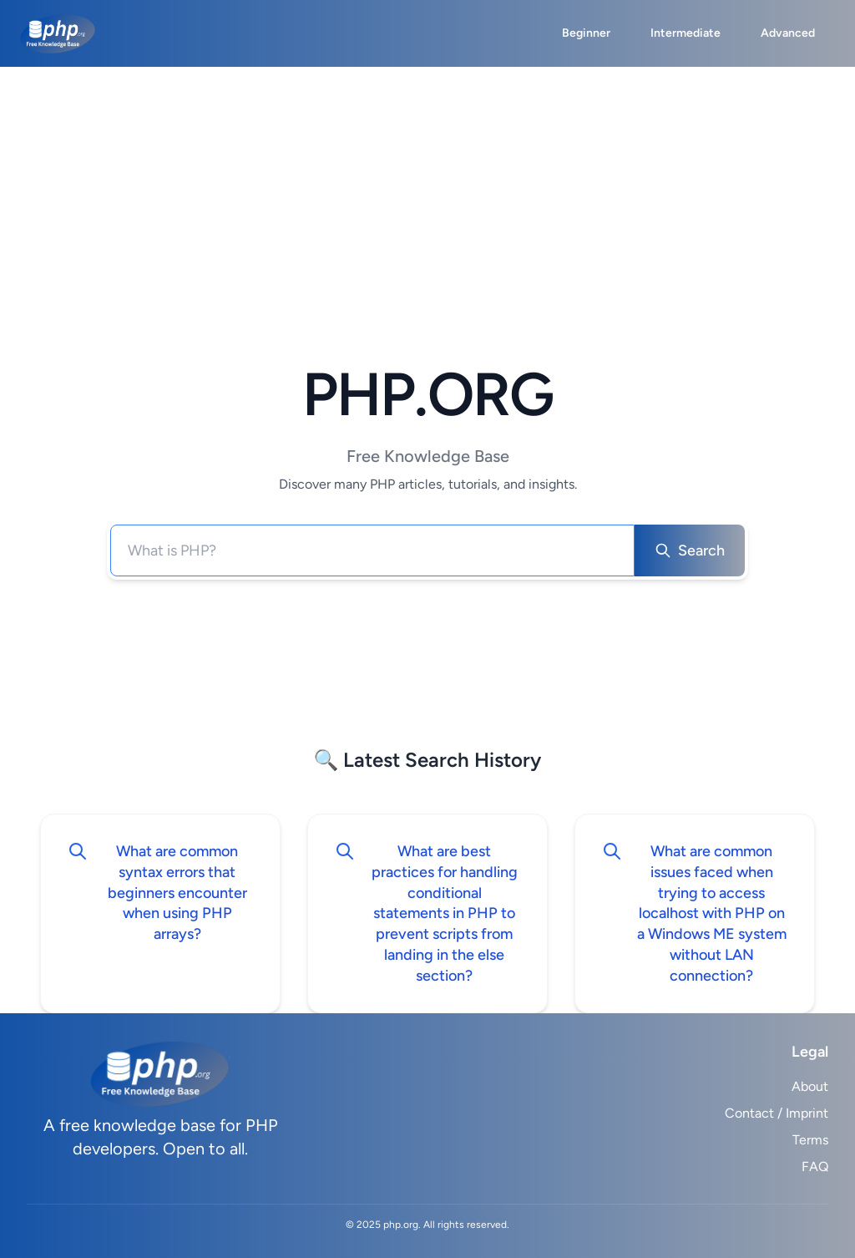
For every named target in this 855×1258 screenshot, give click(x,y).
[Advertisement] (427, 192)
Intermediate (685, 33)
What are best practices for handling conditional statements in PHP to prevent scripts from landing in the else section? (445, 913)
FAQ (815, 1166)
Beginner (586, 33)
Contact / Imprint (776, 1113)
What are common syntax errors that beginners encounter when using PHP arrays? (177, 892)
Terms (810, 1140)
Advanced (788, 33)
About (810, 1086)
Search (690, 550)
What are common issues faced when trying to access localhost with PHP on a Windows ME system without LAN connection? (712, 913)
